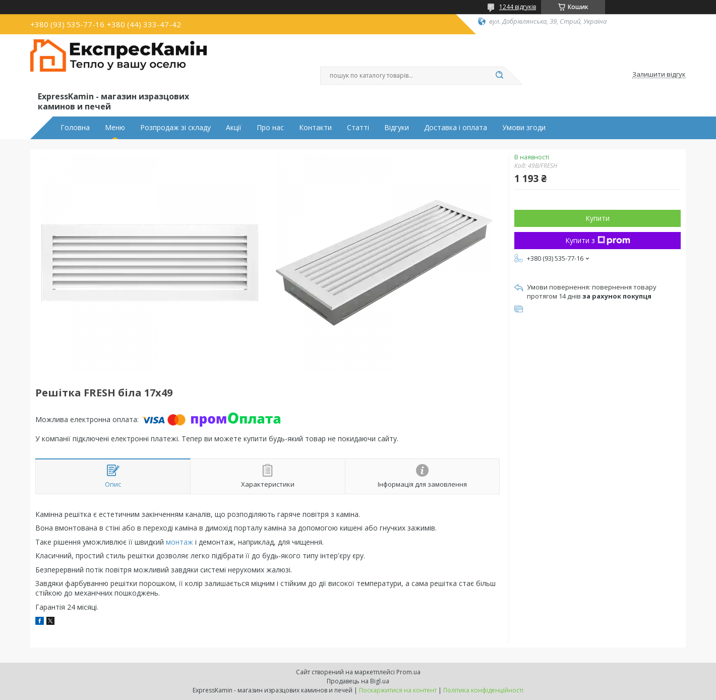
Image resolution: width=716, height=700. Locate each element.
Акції (234, 127)
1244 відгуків (517, 7)
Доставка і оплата (455, 127)
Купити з (597, 240)
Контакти (315, 127)
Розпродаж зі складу (175, 127)
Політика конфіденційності (483, 690)
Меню (115, 127)
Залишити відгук (659, 74)
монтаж (179, 542)
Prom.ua (408, 672)
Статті (358, 127)
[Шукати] (499, 76)
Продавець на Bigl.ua (358, 681)
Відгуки (396, 127)
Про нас (270, 127)
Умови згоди (524, 127)
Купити (597, 218)
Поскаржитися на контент (398, 690)
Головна (75, 127)
